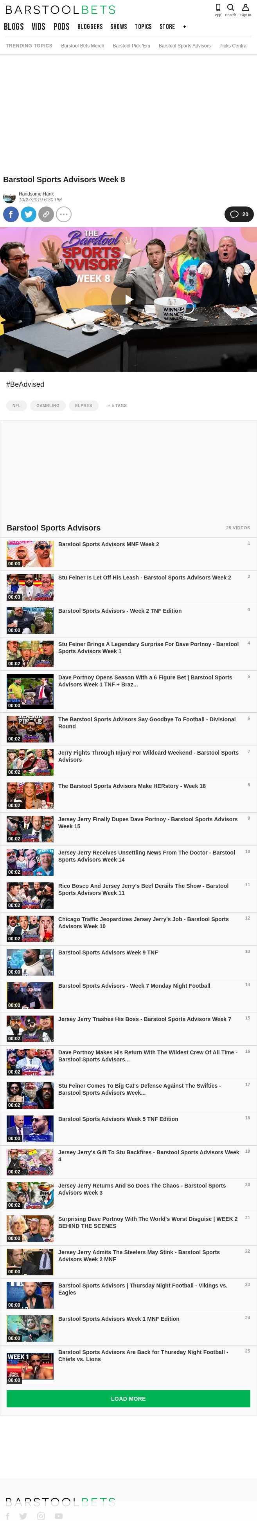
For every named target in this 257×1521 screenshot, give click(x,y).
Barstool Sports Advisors (185, 46)
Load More (128, 1399)
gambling (47, 406)
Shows (118, 27)
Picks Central (233, 46)
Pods (62, 27)
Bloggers (89, 27)
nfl (17, 406)
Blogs (14, 27)
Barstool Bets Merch (82, 46)
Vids (39, 27)
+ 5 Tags (117, 406)
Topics (143, 27)
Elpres (83, 406)
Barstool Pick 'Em (131, 46)
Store (167, 27)
